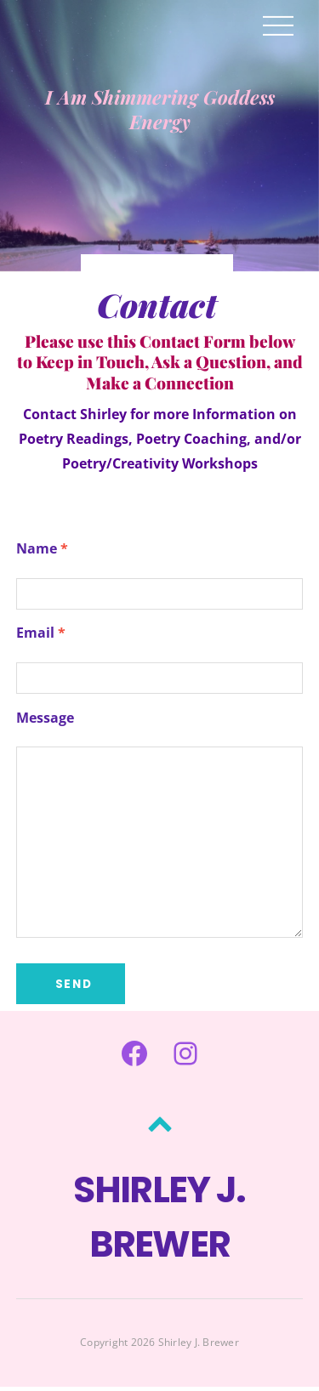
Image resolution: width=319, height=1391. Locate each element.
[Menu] (278, 24)
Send (74, 984)
